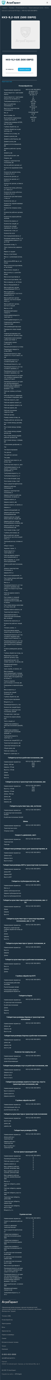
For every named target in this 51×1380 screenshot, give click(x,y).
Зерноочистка (6, 1331)
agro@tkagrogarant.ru (8, 1358)
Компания (5, 1349)
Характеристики (7, 81)
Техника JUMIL (6, 1316)
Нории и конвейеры (8, 1334)
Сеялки (4, 1338)
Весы (3, 1327)
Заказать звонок (24, 69)
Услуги (4, 1346)
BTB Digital (18, 1374)
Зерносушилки (6, 1323)
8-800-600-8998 (9, 1354)
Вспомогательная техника (10, 1342)
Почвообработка (7, 1319)
